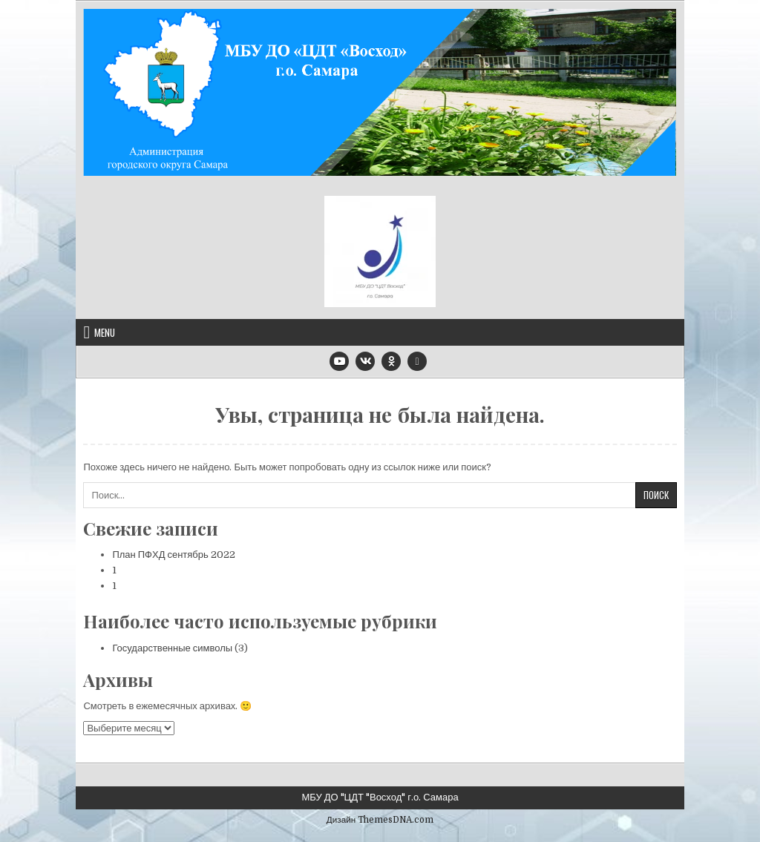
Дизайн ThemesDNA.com (380, 820)
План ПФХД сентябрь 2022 (173, 554)
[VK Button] (365, 361)
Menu (104, 332)
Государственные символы (172, 648)
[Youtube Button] (339, 361)
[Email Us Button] (417, 361)
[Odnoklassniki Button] (391, 361)
